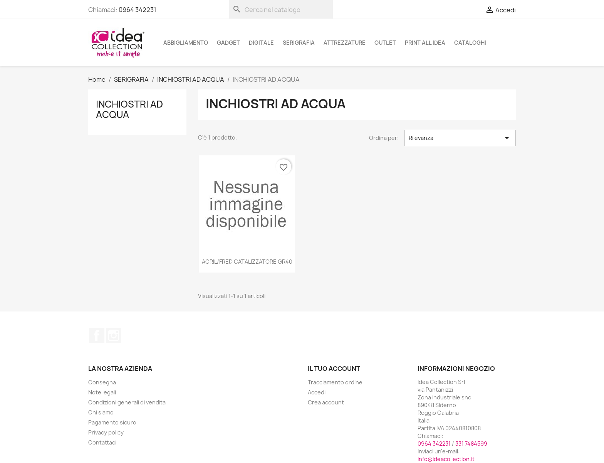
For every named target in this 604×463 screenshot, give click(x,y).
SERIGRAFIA (299, 42)
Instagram (113, 335)
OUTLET (385, 42)
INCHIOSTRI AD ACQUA (129, 109)
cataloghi (470, 42)
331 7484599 (471, 443)
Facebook (96, 335)
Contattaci (102, 442)
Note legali (102, 392)
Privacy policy (106, 432)
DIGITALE (261, 42)
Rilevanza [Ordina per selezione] (460, 138)
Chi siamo (101, 412)
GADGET (228, 42)
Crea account (326, 402)
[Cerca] (281, 9)
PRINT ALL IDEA (425, 42)
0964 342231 (137, 9)
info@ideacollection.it (446, 459)
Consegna (102, 382)
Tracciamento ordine (335, 382)
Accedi (316, 392)
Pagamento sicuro (112, 422)
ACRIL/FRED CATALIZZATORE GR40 (247, 261)
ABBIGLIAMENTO (185, 42)
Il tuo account (334, 368)
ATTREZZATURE (345, 42)
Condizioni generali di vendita (127, 402)
